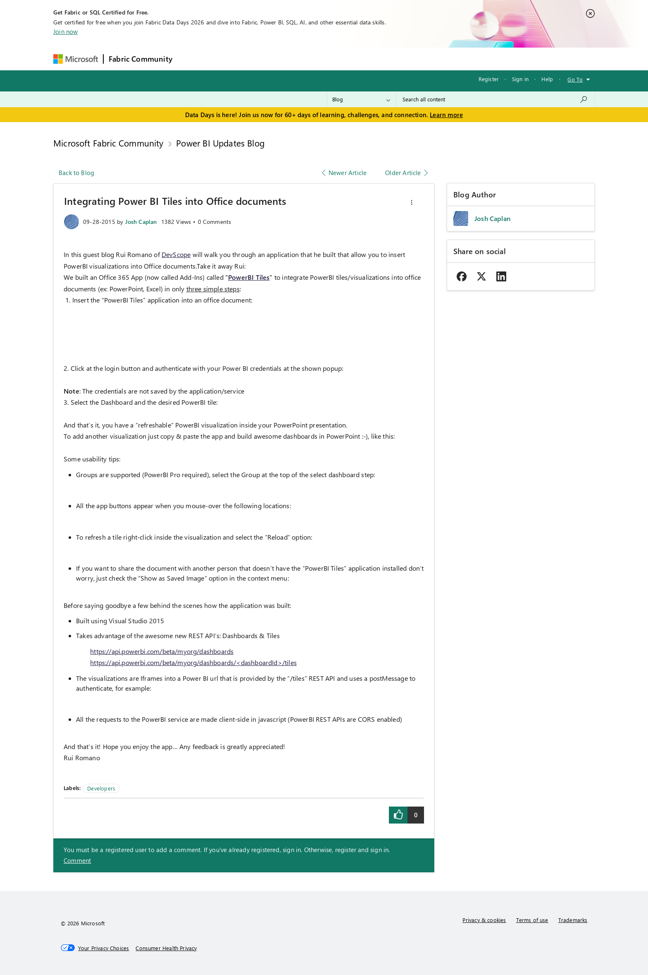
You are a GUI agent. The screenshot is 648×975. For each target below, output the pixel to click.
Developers (101, 788)
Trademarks (573, 919)
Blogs (335, 58)
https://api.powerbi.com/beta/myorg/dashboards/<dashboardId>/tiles (193, 662)
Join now (65, 31)
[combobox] (495, 99)
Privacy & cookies (484, 919)
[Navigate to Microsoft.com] (75, 59)
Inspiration (227, 58)
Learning (367, 58)
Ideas (261, 58)
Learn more (446, 114)
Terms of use (532, 919)
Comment (77, 860)
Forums (191, 58)
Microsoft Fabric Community (108, 143)
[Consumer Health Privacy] (166, 948)
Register (489, 78)
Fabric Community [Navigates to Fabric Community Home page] (140, 59)
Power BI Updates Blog (220, 143)
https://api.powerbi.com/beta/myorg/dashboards (161, 651)
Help (547, 78)
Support (402, 58)
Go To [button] (575, 79)
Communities (298, 58)
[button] (411, 202)
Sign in (520, 78)
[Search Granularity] (361, 99)
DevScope (176, 254)
